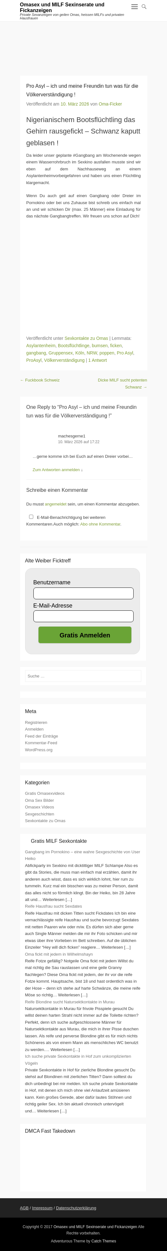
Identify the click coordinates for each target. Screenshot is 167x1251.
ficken (116, 345)
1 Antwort (97, 360)
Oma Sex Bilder (39, 800)
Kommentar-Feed (41, 742)
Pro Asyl (125, 352)
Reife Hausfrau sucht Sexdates (53, 906)
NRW (92, 352)
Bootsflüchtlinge (73, 345)
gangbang (36, 352)
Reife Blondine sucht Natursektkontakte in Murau (70, 1002)
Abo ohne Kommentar (100, 524)
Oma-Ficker (110, 104)
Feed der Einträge (41, 736)
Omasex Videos (39, 807)
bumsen (100, 345)
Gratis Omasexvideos (45, 793)
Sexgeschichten (39, 814)
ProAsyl (34, 360)
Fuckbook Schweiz (40, 380)
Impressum (42, 1208)
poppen (107, 352)
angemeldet (55, 504)
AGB (24, 1208)
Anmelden (34, 729)
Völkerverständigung (64, 360)
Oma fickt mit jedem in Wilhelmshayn (59, 954)
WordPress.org (38, 749)
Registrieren (36, 722)
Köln (79, 352)
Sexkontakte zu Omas (86, 338)
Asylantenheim (41, 345)
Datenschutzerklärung (76, 1208)
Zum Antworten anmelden (56, 469)
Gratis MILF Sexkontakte (59, 841)
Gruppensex (61, 352)
